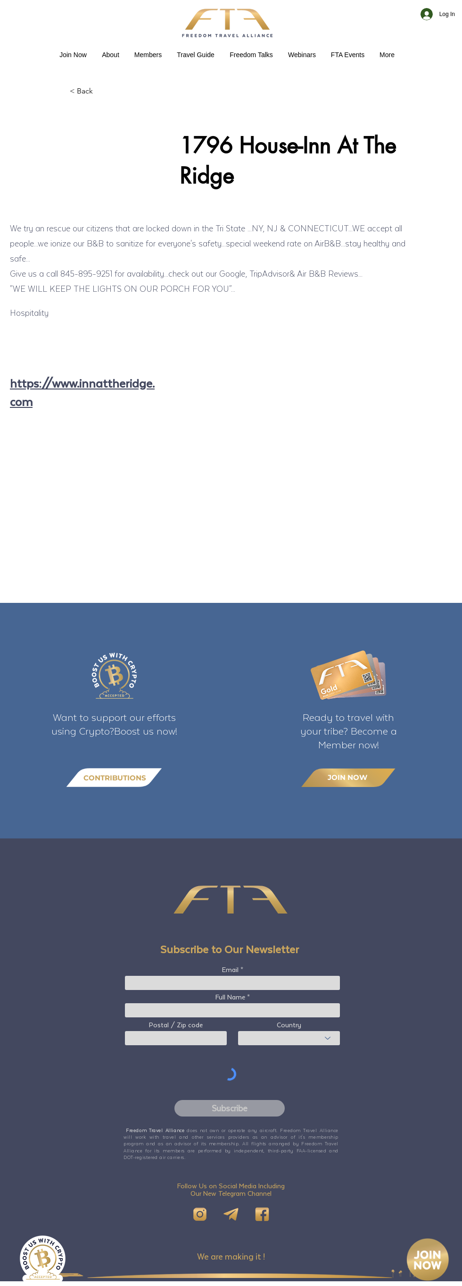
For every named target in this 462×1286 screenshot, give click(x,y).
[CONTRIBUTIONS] (114, 778)
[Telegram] (231, 1214)
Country (289, 1025)
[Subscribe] (229, 1108)
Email (230, 969)
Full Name (230, 997)
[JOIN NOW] (348, 777)
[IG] (199, 1214)
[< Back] (101, 91)
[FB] (262, 1214)
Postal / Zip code (176, 1025)
